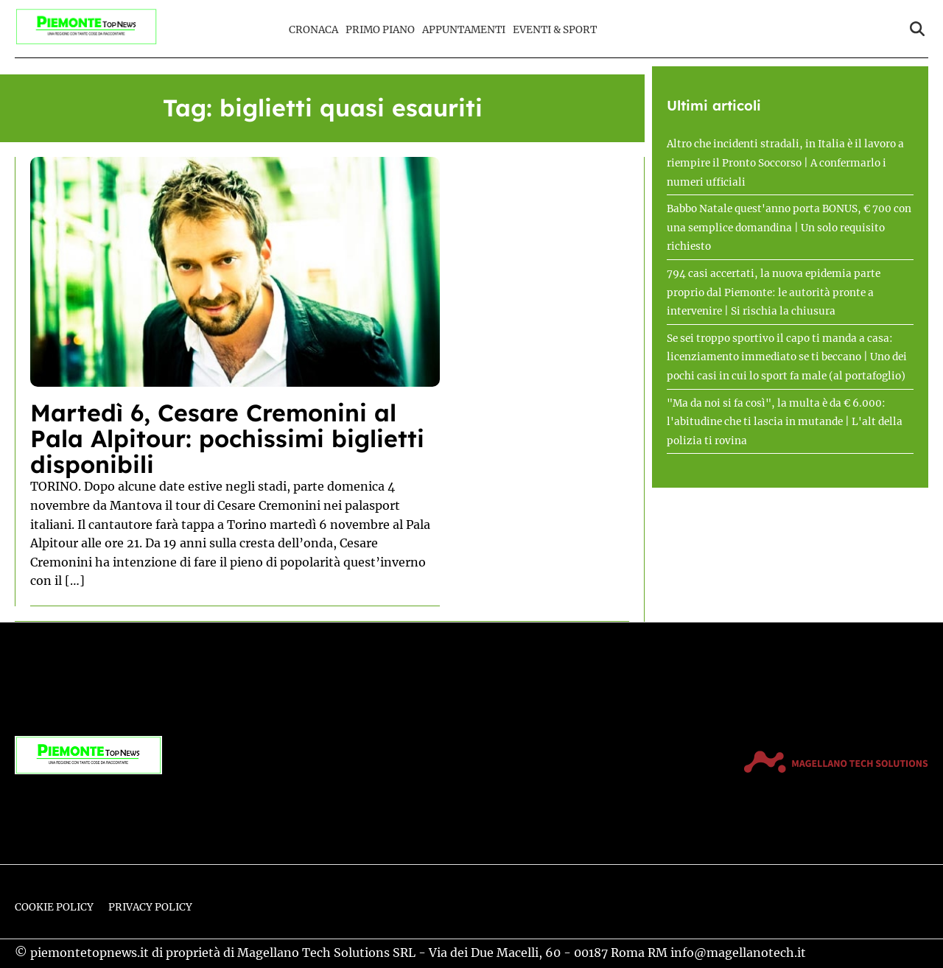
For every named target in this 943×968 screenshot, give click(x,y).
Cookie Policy (54, 907)
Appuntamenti (463, 30)
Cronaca (313, 30)
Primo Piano (380, 30)
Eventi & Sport (555, 30)
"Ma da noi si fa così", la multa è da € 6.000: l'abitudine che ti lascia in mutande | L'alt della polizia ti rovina (784, 422)
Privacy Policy (150, 907)
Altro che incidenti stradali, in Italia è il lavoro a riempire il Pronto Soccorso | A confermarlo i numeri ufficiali (785, 163)
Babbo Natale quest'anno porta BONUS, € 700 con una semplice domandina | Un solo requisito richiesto (789, 228)
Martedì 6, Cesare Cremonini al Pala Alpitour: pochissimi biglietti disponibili (227, 438)
